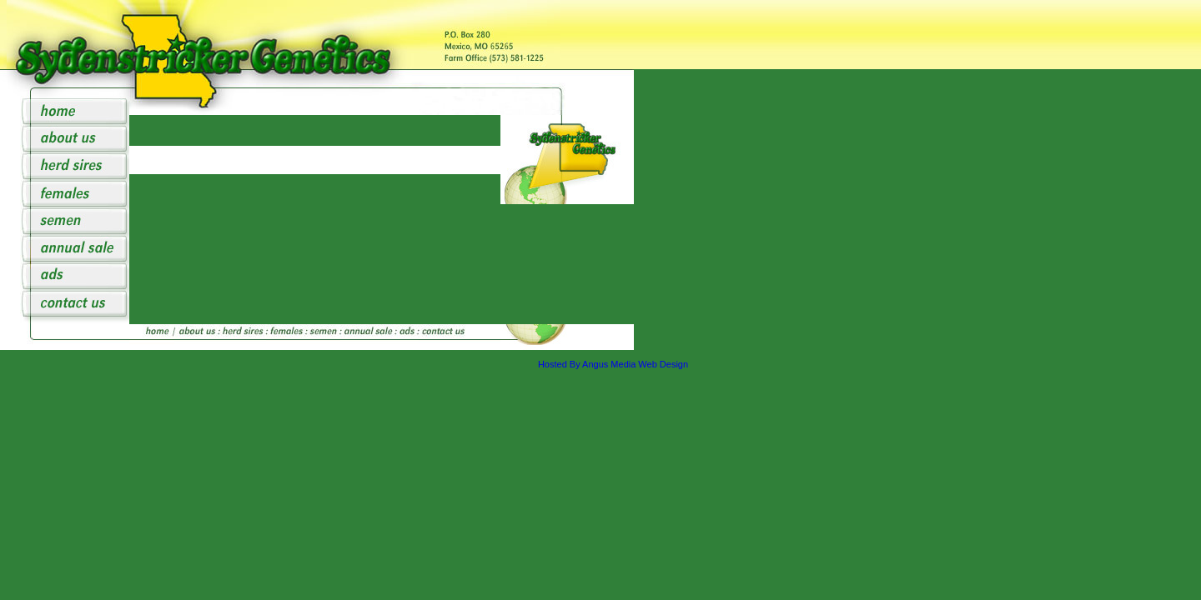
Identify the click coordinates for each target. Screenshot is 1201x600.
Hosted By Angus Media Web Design (613, 364)
